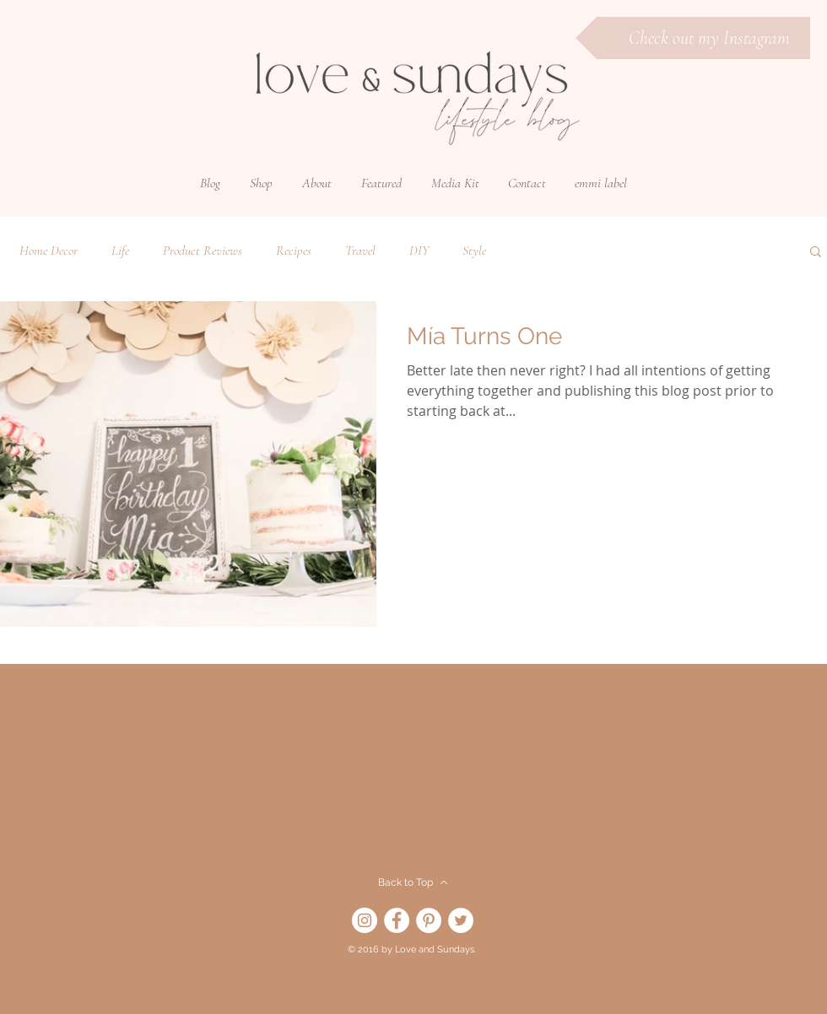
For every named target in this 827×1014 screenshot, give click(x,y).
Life (120, 250)
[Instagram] (364, 920)
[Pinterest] (428, 920)
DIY (419, 250)
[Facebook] (396, 920)
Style (474, 250)
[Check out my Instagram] (693, 38)
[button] (261, 183)
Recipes (293, 250)
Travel (360, 250)
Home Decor (48, 250)
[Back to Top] (413, 882)
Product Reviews (202, 250)
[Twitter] (460, 920)
